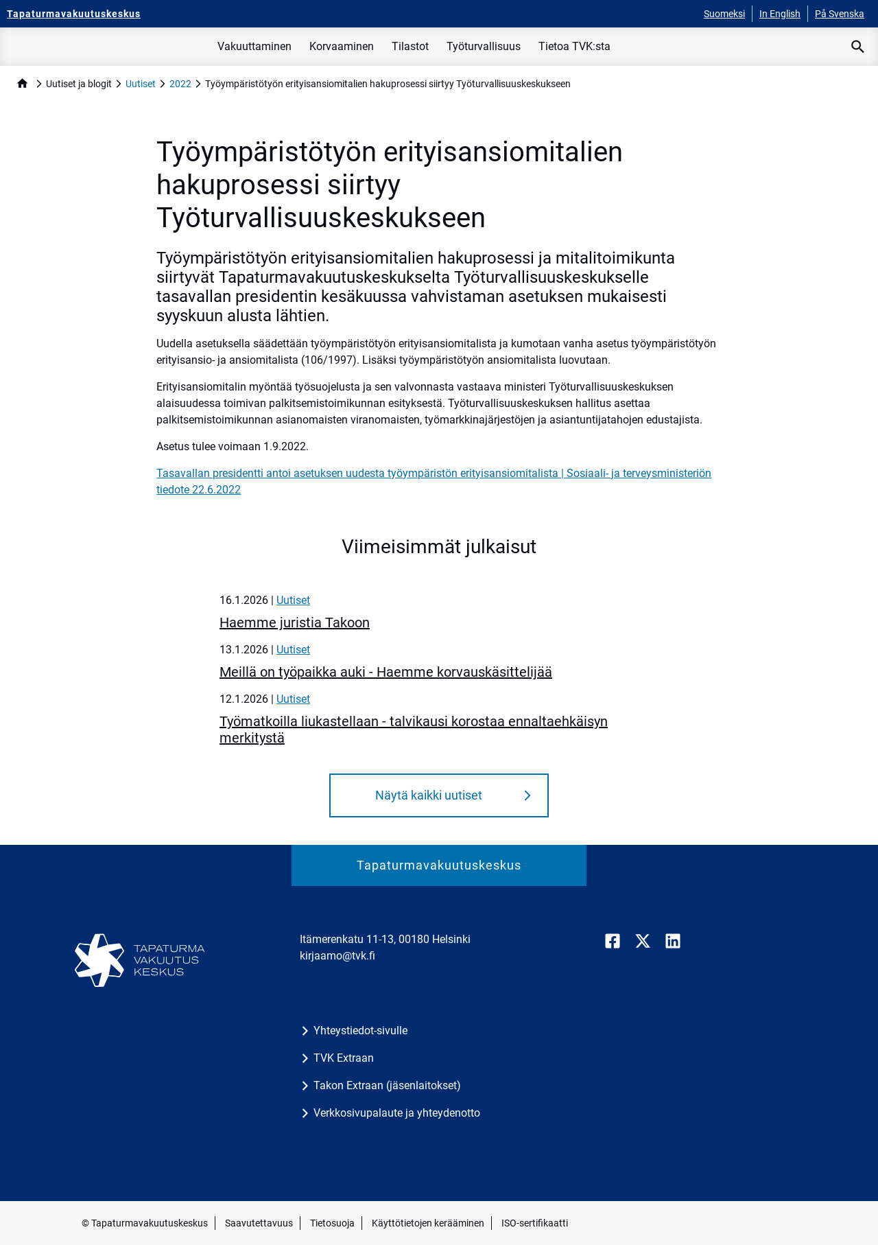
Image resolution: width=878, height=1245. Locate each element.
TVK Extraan (343, 1057)
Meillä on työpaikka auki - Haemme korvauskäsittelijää (386, 672)
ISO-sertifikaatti (534, 1223)
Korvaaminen (341, 46)
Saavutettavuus (259, 1223)
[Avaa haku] (858, 46)
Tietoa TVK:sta (574, 46)
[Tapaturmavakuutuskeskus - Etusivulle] (74, 13)
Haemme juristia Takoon (295, 622)
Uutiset (141, 83)
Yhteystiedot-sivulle (360, 1030)
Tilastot (410, 46)
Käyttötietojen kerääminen (428, 1223)
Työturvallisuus (484, 46)
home (22, 83)
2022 (180, 83)
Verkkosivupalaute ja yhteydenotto (396, 1112)
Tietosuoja (332, 1223)
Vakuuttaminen (254, 46)
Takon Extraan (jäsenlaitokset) (387, 1085)
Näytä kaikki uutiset (428, 795)
